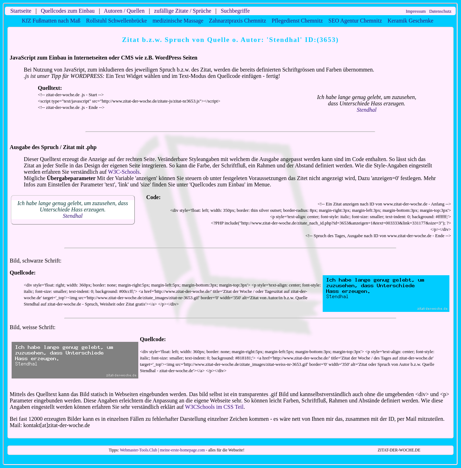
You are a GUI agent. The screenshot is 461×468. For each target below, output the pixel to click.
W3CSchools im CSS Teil (214, 407)
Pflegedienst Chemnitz (297, 21)
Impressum (416, 11)
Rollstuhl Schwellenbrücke (116, 21)
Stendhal (367, 110)
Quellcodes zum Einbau (68, 11)
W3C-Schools (124, 172)
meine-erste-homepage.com (182, 450)
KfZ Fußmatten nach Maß (51, 21)
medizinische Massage (177, 21)
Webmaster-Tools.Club (138, 450)
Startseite (20, 11)
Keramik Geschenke (410, 21)
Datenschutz (440, 11)
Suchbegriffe (235, 11)
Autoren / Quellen (124, 11)
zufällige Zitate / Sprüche (182, 11)
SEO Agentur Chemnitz (355, 21)
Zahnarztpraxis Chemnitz (237, 21)
